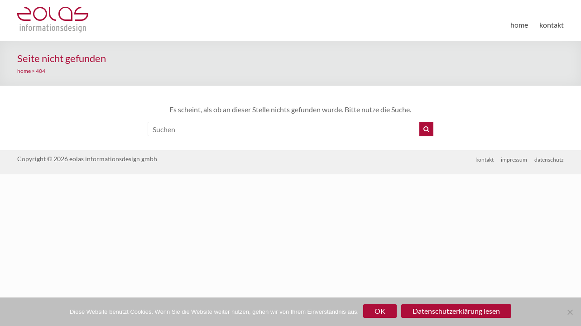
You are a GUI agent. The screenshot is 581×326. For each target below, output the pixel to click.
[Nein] (569, 311)
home (519, 24)
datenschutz (549, 159)
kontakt (551, 24)
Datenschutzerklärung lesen (456, 311)
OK (380, 311)
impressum (514, 159)
